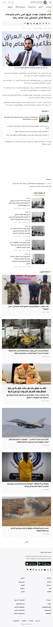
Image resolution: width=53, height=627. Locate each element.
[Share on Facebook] (46, 23)
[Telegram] (39, 570)
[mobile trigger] (49, 2)
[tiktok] (33, 570)
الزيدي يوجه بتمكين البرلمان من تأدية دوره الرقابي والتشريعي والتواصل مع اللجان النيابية (20, 231)
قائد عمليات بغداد (46, 186)
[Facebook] (50, 570)
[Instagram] (41, 570)
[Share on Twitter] (43, 23)
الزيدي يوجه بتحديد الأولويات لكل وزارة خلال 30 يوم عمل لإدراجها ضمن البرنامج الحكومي (20, 245)
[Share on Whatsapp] (40, 23)
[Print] (27, 23)
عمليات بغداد (23, 183)
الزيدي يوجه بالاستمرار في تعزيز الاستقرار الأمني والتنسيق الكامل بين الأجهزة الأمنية (19, 203)
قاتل (39, 186)
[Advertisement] (26, 162)
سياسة (27, 226)
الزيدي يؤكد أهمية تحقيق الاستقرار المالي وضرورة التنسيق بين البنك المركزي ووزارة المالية (19, 217)
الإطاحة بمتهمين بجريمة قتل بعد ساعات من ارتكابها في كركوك (31, 131)
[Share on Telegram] (34, 23)
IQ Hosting (29, 624)
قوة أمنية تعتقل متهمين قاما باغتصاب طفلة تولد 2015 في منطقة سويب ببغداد (26, 135)
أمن (48, 11)
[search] (12, 2)
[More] (24, 23)
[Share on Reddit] (37, 23)
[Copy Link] (31, 23)
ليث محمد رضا (34, 186)
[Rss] (36, 570)
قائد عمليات (15, 183)
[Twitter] (48, 570)
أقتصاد (26, 212)
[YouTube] (45, 570)
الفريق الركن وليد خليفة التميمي (35, 183)
